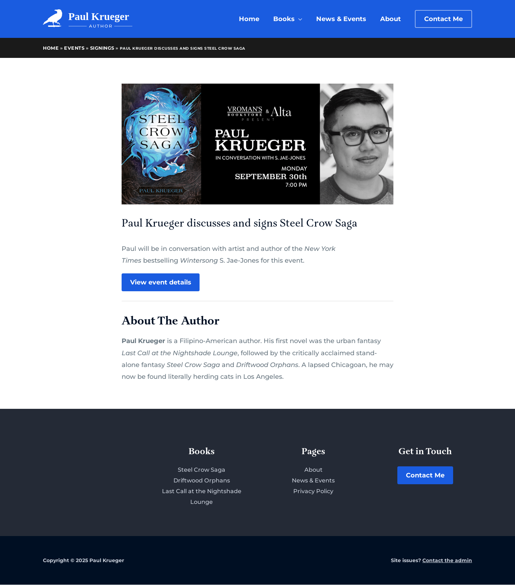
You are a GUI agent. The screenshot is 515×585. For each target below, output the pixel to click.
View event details (160, 282)
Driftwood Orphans (201, 481)
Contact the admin (447, 560)
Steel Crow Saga (201, 470)
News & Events (313, 481)
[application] (301, 19)
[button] (443, 19)
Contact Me (425, 476)
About (313, 470)
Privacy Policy (313, 491)
